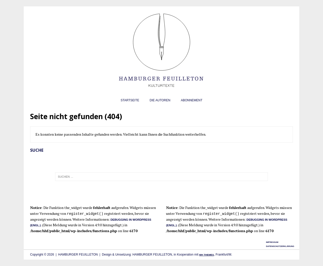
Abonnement (192, 100)
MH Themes (206, 254)
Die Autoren (160, 100)
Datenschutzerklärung (280, 246)
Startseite (130, 100)
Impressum (272, 242)
